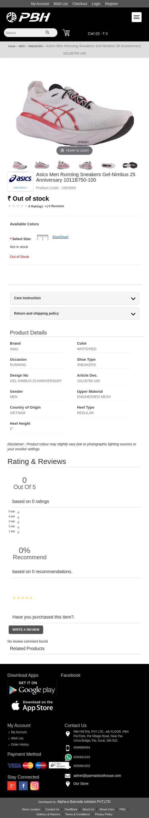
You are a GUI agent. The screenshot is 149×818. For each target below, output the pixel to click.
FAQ (122, 809)
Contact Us (52, 809)
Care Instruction (27, 298)
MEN (22, 46)
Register (111, 4)
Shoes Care (106, 809)
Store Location (31, 809)
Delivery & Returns (48, 814)
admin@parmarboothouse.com (97, 776)
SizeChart (60, 237)
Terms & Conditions (77, 814)
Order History (20, 744)
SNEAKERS (35, 46)
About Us (88, 809)
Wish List (61, 4)
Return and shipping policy (36, 313)
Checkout (80, 4)
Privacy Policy (104, 814)
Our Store (81, 783)
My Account (40, 4)
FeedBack (71, 809)
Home (11, 46)
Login (96, 4)
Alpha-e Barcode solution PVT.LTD (83, 802)
